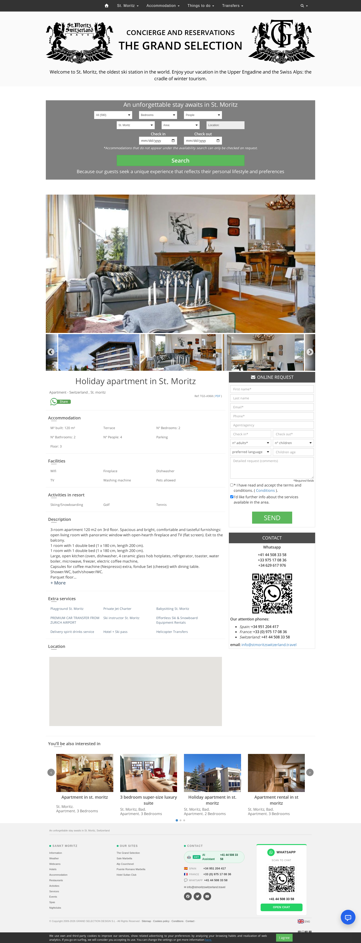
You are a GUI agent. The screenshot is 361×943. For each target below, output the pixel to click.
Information (55, 852)
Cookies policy (161, 921)
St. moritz (98, 392)
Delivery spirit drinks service (72, 631)
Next (310, 352)
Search (180, 160)
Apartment (58, 392)
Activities (54, 885)
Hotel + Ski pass (115, 631)
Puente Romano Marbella (131, 869)
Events (53, 896)
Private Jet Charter (117, 608)
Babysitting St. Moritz (172, 608)
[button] (136, 687)
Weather (54, 858)
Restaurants (56, 880)
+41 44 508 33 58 (215, 880)
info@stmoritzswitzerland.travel (269, 644)
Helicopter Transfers (172, 631)
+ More (58, 583)
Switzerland (79, 392)
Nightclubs (55, 907)
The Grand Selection (128, 852)
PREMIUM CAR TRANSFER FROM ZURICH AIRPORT (74, 620)
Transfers (232, 6)
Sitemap (146, 921)
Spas (52, 902)
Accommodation (162, 6)
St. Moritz (128, 6)
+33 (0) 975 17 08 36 (217, 874)
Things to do (201, 6)
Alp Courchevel (125, 864)
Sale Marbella (124, 858)
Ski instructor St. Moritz (121, 618)
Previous (51, 352)
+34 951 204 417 (214, 868)
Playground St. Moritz (67, 608)
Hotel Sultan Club (127, 874)
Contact (190, 921)
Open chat (281, 907)
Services (54, 891)
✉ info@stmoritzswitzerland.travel (204, 887)
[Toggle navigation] (304, 6)
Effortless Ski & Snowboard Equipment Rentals (177, 620)
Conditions (266, 490)
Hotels (52, 869)
